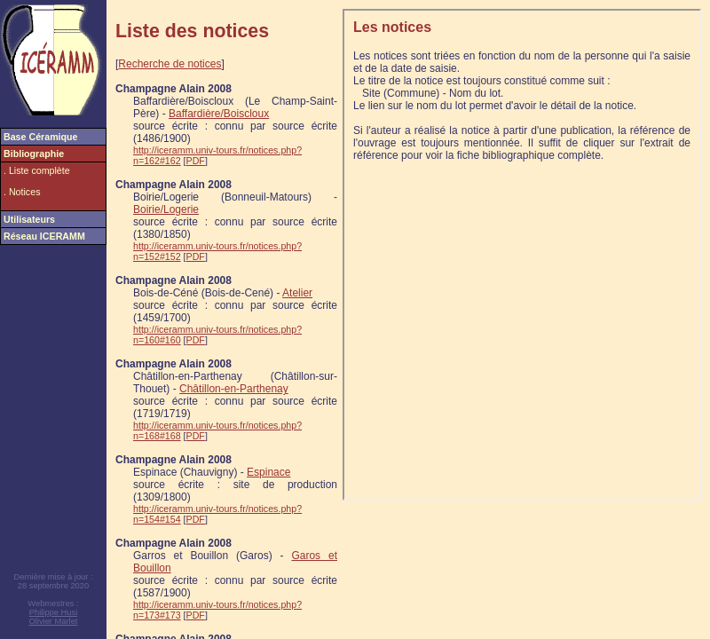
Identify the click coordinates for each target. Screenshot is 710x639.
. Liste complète (37, 170)
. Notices (22, 191)
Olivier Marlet (53, 621)
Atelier (297, 293)
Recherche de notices (169, 64)
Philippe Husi (53, 612)
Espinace (268, 472)
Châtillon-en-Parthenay (233, 389)
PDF (195, 160)
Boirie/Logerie (166, 209)
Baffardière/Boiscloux (219, 113)
